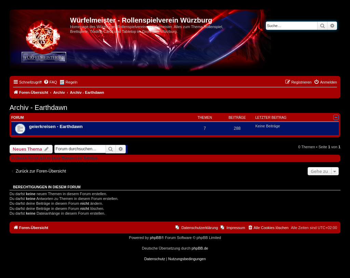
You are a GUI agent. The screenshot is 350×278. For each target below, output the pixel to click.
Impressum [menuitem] (236, 228)
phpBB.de (200, 248)
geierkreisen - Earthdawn (56, 126)
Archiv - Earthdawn (38, 107)
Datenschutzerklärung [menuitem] (199, 228)
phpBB (155, 238)
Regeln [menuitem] (72, 82)
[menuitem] (50, 82)
